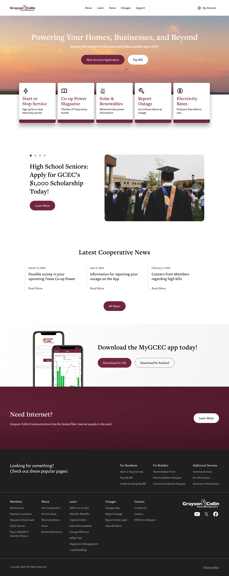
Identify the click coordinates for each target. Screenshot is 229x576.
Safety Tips (76, 538)
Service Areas (48, 514)
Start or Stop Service (131, 471)
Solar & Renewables (81, 526)
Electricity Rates (50, 520)
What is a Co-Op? (79, 508)
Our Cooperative (50, 508)
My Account (17, 508)
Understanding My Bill (133, 483)
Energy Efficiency (79, 532)
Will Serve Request (145, 520)
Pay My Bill (126, 477)
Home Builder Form (164, 471)
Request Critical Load (22, 520)
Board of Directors (51, 532)
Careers (138, 514)
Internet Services (202, 471)
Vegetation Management (84, 544)
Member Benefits (79, 514)
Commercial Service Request (169, 483)
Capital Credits (78, 520)
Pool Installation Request (167, 477)
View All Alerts (113, 526)
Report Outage (113, 514)
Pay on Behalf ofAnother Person (19, 534)
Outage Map (112, 508)
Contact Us (140, 508)
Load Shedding (78, 550)
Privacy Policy (211, 567)
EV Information (201, 477)
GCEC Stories (17, 526)
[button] (112, 188)
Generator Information (206, 483)
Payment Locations (21, 514)
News (44, 526)
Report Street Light (116, 520)
